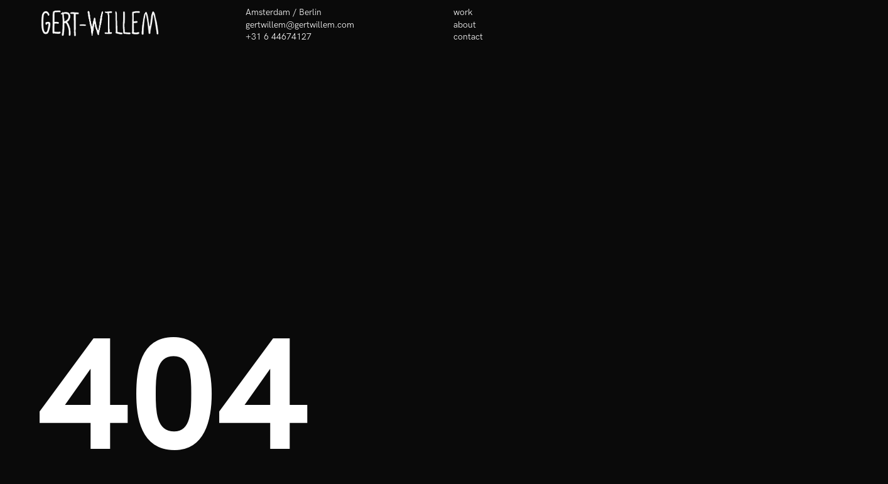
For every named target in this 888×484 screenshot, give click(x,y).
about (464, 24)
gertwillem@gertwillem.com (300, 24)
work (462, 12)
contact (468, 36)
